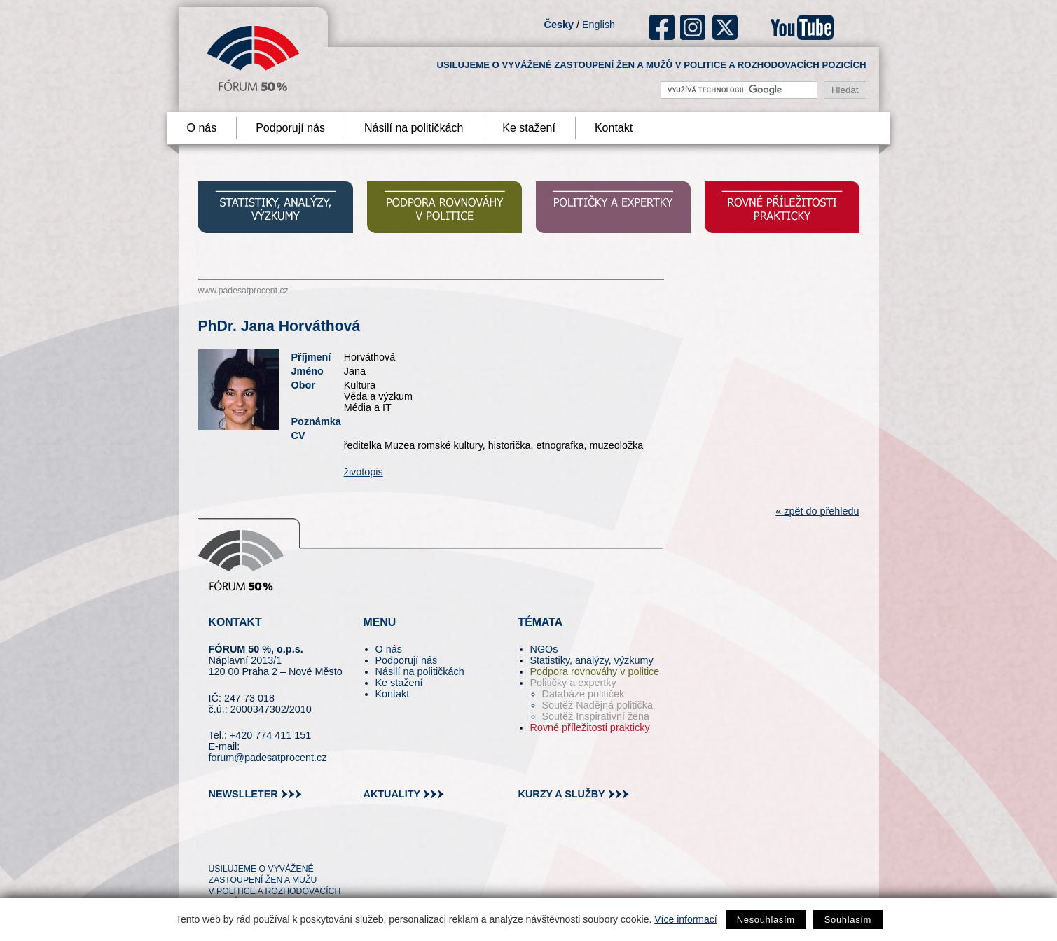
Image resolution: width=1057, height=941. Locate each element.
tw (218, 844)
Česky (559, 24)
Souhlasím (847, 919)
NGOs (544, 649)
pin (241, 844)
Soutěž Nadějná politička (597, 705)
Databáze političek (583, 693)
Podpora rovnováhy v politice (595, 671)
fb (662, 27)
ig (693, 27)
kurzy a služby (561, 794)
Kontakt (614, 128)
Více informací (685, 919)
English (598, 24)
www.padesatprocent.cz (243, 290)
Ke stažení (528, 128)
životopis (363, 472)
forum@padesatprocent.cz (268, 757)
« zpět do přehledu (817, 511)
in (287, 844)
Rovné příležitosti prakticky (590, 727)
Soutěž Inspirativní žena (596, 716)
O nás (202, 128)
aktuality (392, 794)
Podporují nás (290, 128)
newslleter (243, 794)
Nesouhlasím (766, 919)
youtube (802, 27)
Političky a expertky (573, 682)
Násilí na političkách (413, 128)
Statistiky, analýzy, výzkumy (592, 660)
